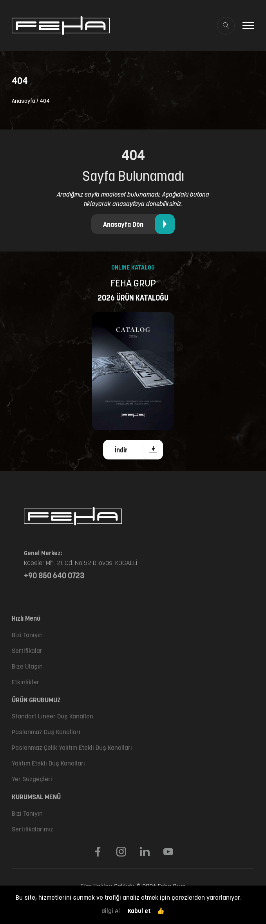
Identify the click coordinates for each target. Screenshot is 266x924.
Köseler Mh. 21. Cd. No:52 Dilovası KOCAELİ (80, 563)
